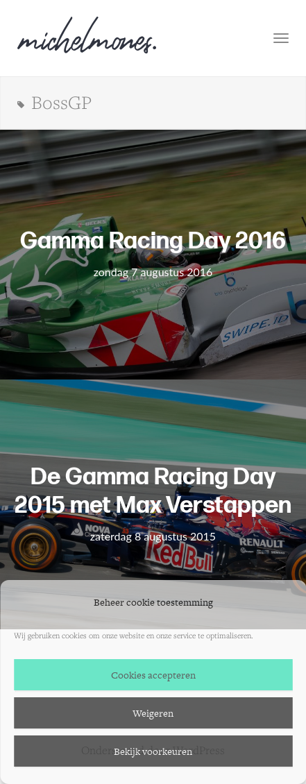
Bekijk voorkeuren (153, 751)
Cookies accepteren (153, 675)
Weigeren (153, 713)
